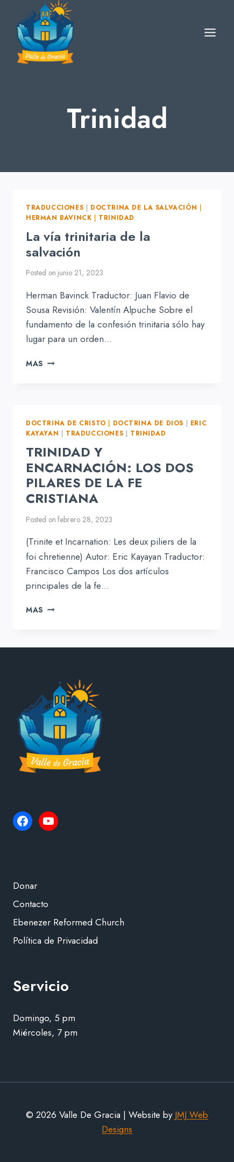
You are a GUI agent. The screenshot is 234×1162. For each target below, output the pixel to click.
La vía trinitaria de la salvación (88, 244)
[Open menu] (209, 32)
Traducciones (54, 207)
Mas (40, 363)
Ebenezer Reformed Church (68, 922)
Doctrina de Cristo (66, 422)
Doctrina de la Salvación (143, 207)
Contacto (30, 903)
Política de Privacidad (55, 940)
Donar (25, 885)
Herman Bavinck (58, 217)
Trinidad (116, 217)
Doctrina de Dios (148, 422)
